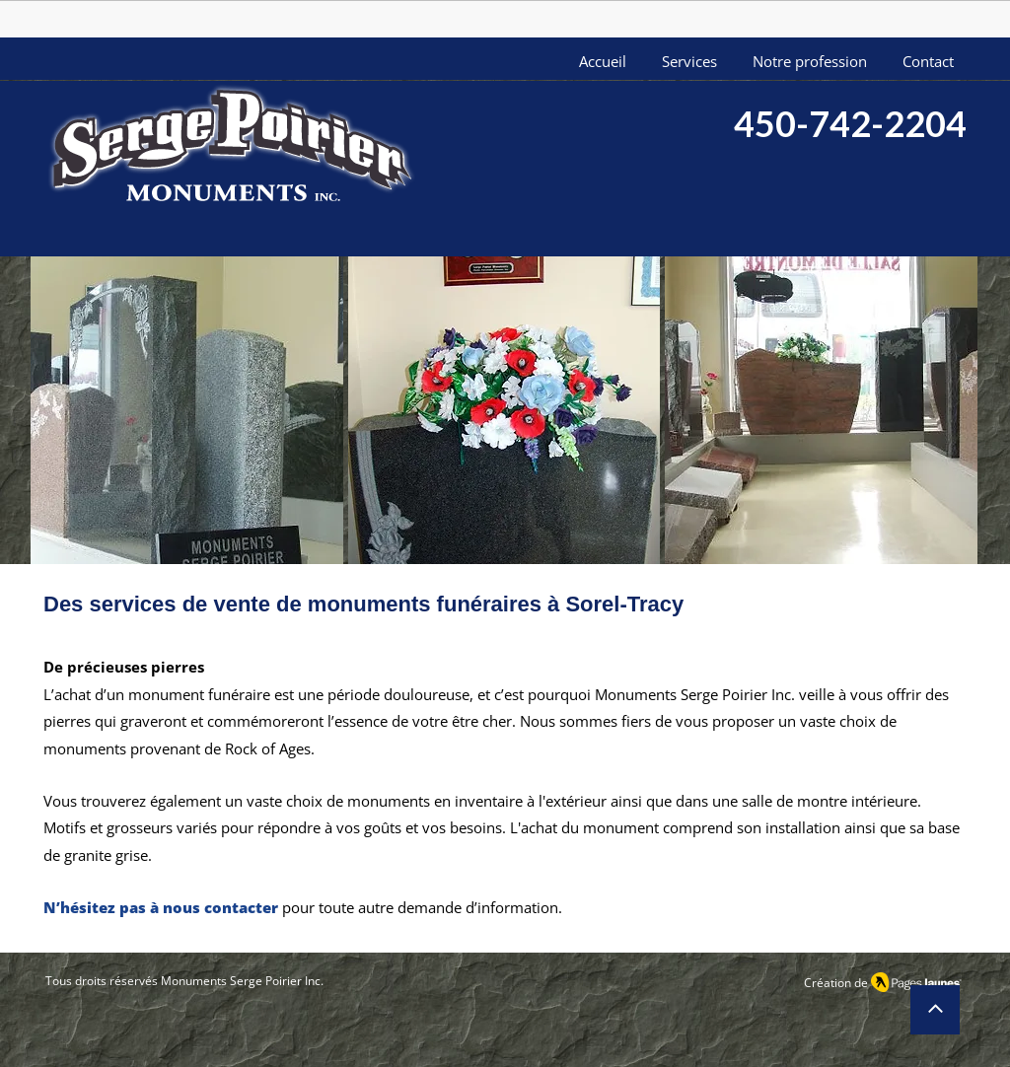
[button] (187, 412)
